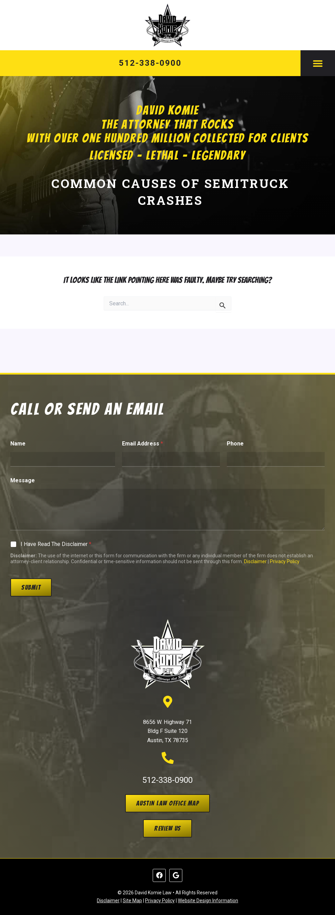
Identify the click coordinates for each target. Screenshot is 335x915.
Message (22, 480)
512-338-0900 (150, 63)
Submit (31, 587)
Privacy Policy (285, 561)
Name (18, 443)
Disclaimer (255, 561)
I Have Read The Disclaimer (56, 544)
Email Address (142, 443)
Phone (235, 443)
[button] (318, 63)
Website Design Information (208, 900)
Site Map (132, 900)
